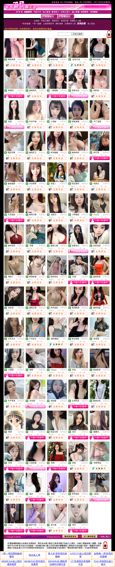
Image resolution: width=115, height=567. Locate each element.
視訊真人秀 (34, 555)
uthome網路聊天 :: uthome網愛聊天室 (34, 537)
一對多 (107, 122)
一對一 (85, 59)
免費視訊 (20, 59)
